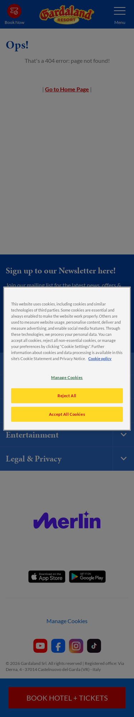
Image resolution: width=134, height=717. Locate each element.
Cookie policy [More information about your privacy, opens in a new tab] (99, 358)
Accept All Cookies (67, 414)
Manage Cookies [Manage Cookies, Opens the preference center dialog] (67, 377)
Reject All (67, 395)
